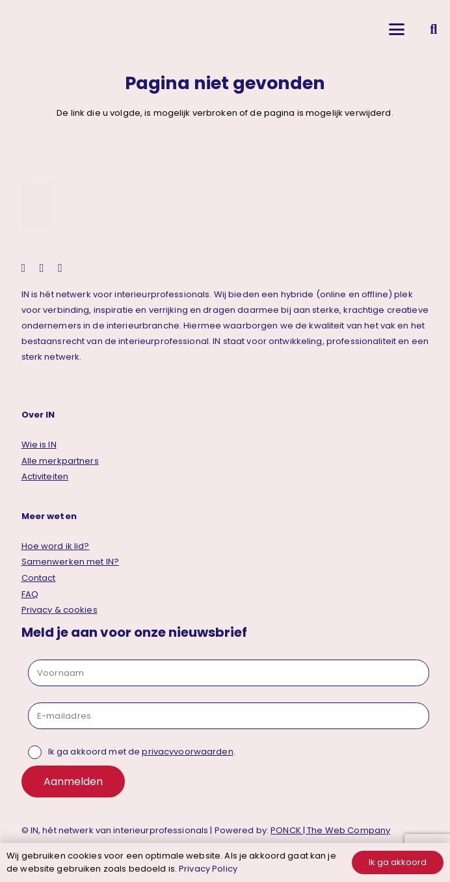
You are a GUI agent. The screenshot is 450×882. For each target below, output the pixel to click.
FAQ (29, 594)
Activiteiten (45, 476)
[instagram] (23, 268)
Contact (38, 578)
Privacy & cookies (59, 610)
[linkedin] (42, 268)
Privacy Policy (208, 868)
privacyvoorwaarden (187, 751)
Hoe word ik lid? (55, 546)
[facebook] (60, 268)
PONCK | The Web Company (330, 830)
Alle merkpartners (60, 461)
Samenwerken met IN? (70, 561)
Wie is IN (39, 444)
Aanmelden (73, 781)
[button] (396, 29)
